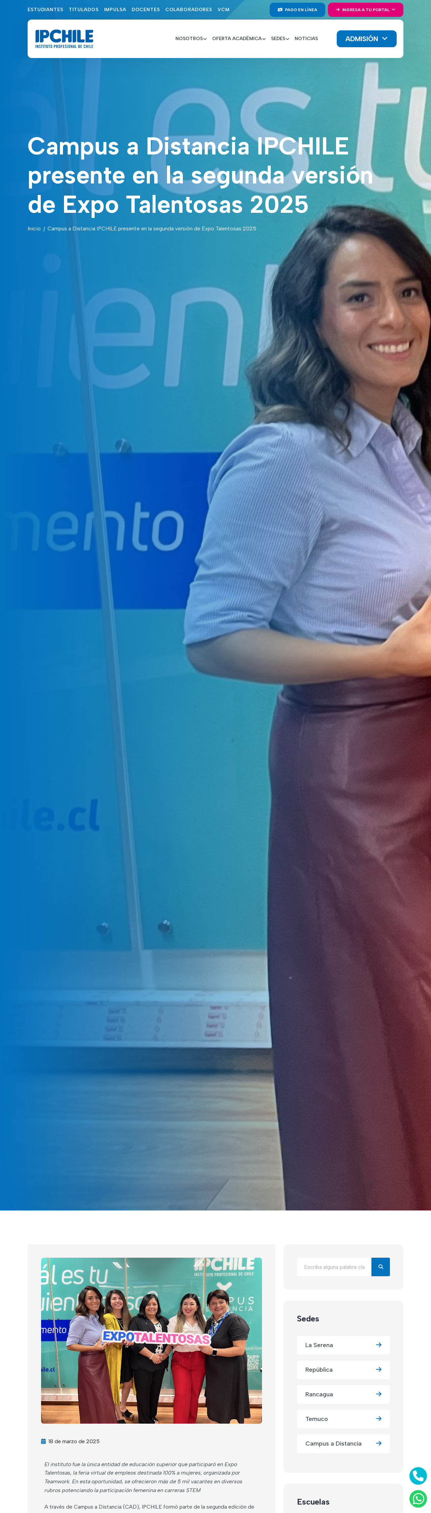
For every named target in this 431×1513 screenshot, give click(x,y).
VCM (224, 9)
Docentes (146, 9)
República (343, 1370)
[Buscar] (380, 1267)
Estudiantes (45, 9)
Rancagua (343, 1394)
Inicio (34, 228)
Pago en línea (297, 9)
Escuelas (313, 1502)
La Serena (343, 1345)
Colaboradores (188, 9)
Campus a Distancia (343, 1443)
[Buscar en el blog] (334, 1267)
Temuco (343, 1419)
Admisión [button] (362, 39)
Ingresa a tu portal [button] (363, 9)
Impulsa (115, 9)
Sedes (308, 1318)
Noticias (306, 38)
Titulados (84, 9)
